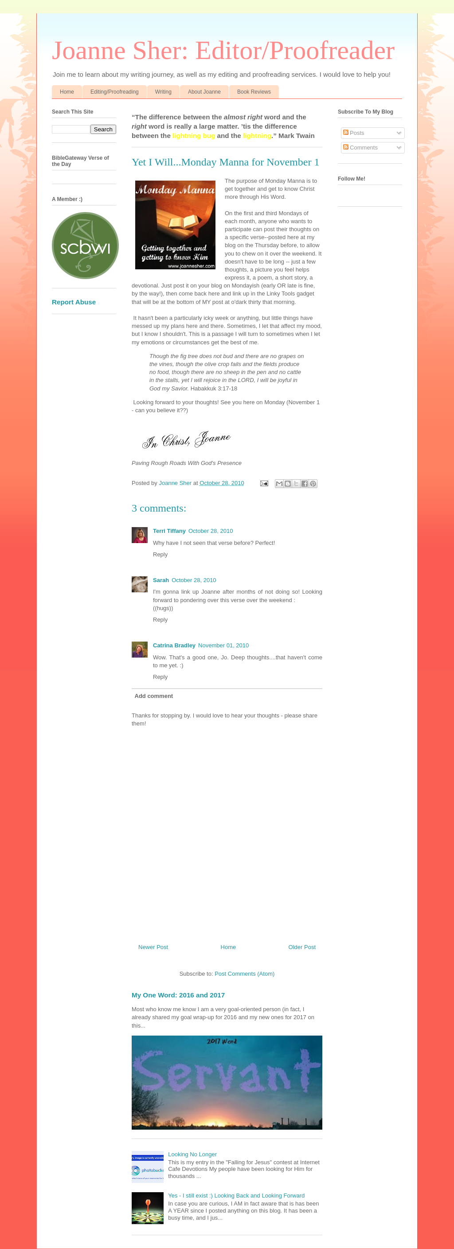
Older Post (302, 947)
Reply (160, 554)
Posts (353, 133)
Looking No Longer (192, 1154)
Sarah (161, 580)
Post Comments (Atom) (244, 973)
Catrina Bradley (174, 645)
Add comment (154, 696)
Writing (163, 92)
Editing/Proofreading (114, 92)
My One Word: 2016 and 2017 (178, 995)
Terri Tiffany (169, 531)
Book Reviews (254, 92)
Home (67, 92)
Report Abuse (74, 302)
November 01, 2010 (223, 645)
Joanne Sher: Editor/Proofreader (223, 50)
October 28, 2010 (210, 531)
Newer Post (153, 947)
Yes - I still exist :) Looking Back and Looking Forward (236, 1195)
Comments (360, 147)
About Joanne (204, 92)
